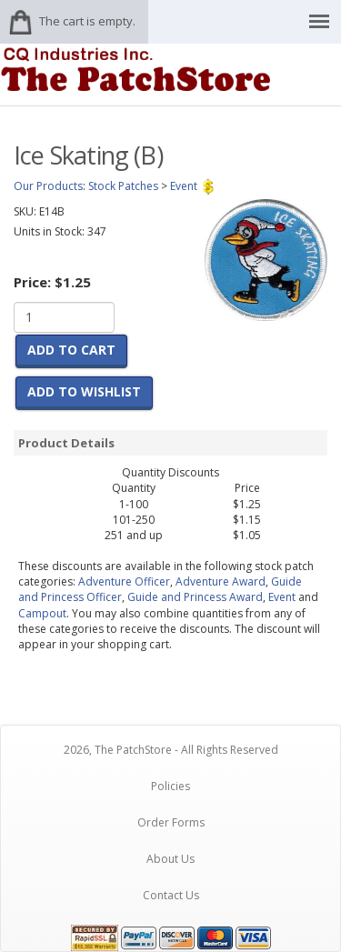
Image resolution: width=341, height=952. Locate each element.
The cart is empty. (87, 21)
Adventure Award (221, 581)
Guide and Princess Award (195, 597)
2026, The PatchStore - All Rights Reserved (171, 749)
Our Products (48, 186)
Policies (170, 786)
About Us (170, 859)
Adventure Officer (124, 581)
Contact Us (171, 895)
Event (282, 597)
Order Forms (171, 822)
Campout (42, 613)
